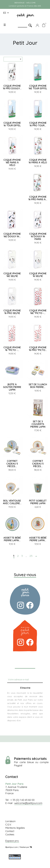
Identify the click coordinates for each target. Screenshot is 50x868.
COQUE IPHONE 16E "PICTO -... (38, 312)
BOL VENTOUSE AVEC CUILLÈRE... (12, 502)
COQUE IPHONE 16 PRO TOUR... (38, 124)
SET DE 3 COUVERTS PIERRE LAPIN (37, 424)
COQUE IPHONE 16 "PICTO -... (12, 349)
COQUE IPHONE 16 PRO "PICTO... (38, 349)
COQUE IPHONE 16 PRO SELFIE (12, 312)
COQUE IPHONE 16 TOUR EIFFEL (12, 124)
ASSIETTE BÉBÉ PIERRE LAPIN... (12, 539)
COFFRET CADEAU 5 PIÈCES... (12, 463)
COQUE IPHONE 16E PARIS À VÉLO (12, 162)
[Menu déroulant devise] (6, 12)
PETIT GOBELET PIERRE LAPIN (38, 502)
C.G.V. (8, 824)
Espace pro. (12, 840)
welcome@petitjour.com (28, 803)
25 (31, 556)
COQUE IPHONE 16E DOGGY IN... (12, 235)
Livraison (10, 821)
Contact (9, 831)
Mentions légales (15, 827)
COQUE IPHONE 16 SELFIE (38, 275)
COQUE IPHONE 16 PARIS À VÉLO (38, 161)
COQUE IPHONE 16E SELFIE (12, 275)
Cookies (9, 834)
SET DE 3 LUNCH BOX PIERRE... (38, 386)
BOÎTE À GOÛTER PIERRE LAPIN (12, 387)
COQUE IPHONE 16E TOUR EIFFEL (38, 87)
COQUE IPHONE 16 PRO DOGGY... (12, 87)
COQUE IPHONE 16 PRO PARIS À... (37, 198)
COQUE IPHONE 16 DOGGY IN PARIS (38, 236)
